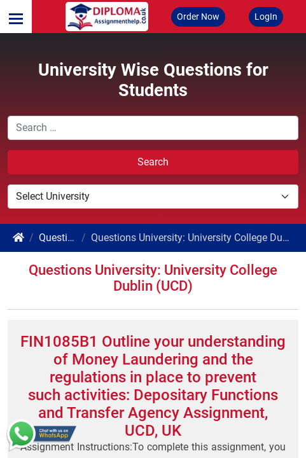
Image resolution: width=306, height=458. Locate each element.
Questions (61, 238)
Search (153, 162)
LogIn (265, 16)
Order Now (198, 16)
